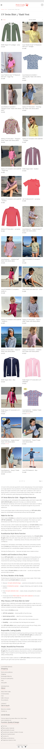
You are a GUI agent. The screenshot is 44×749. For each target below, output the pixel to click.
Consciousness (5, 693)
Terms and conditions (6, 672)
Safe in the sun (5, 698)
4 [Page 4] (24, 481)
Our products (4, 700)
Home (2, 9)
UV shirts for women (13, 586)
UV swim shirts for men (12, 591)
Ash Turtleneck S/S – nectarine (31, 199)
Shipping (3, 674)
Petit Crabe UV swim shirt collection (23, 596)
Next (40, 481)
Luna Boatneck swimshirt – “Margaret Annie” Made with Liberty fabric (11, 108)
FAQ (2, 680)
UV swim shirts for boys (14, 583)
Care (2, 695)
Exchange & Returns (6, 676)
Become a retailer (6, 709)
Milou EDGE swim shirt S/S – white (32, 289)
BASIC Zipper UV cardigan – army (10, 45)
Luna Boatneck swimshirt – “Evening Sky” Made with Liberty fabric (31, 76)
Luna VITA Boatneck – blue (29, 470)
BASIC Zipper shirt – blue (8, 380)
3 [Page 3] (22, 481)
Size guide (4, 682)
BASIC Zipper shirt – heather (30, 169)
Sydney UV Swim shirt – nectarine (10, 229)
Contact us (4, 711)
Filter (3, 19)
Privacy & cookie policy (7, 678)
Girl (6, 9)
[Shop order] (36, 19)
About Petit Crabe (6, 691)
